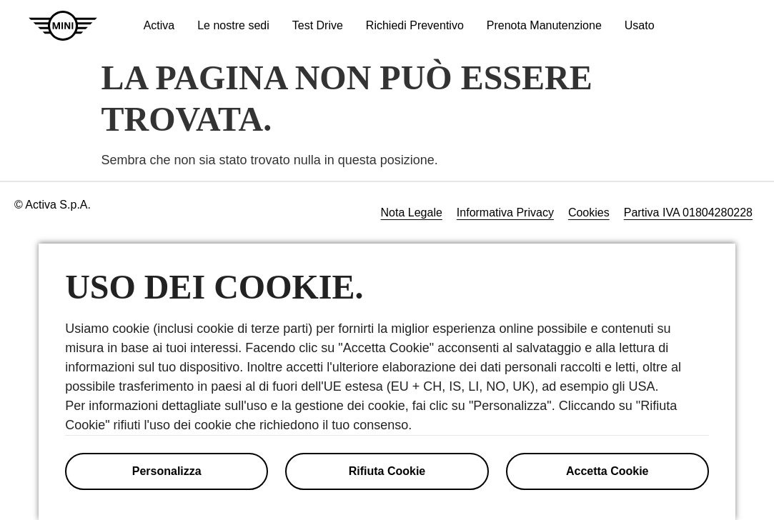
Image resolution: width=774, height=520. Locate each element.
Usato (640, 25)
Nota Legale (411, 212)
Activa (159, 25)
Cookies (589, 212)
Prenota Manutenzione (544, 25)
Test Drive (317, 25)
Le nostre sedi (233, 25)
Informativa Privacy (505, 212)
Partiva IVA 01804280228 (688, 212)
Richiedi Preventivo (415, 25)
